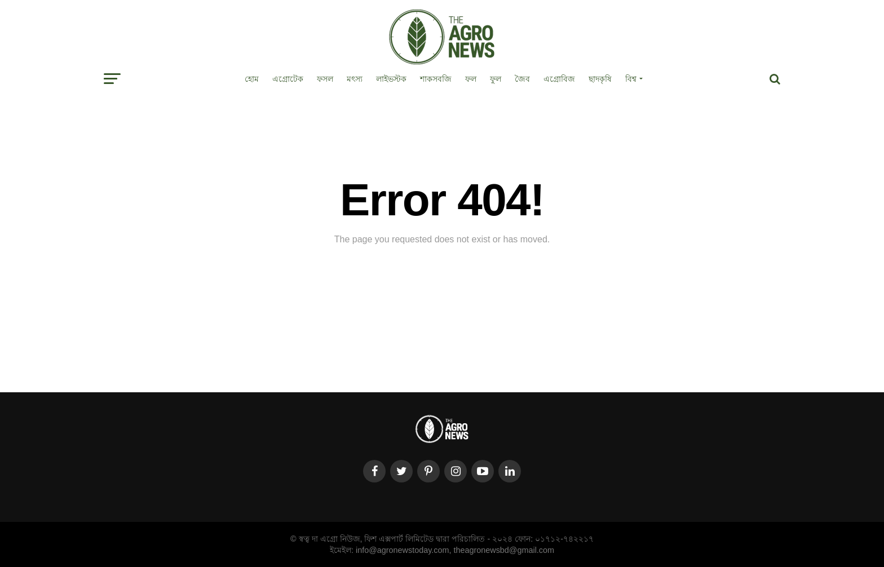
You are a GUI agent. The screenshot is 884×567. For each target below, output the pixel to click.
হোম (252, 78)
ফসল (325, 78)
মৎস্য (355, 78)
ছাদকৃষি (600, 78)
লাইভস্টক (391, 78)
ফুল (495, 78)
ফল (470, 78)
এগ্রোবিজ (559, 78)
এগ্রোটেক (287, 78)
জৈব (522, 78)
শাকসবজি (436, 78)
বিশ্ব (631, 78)
